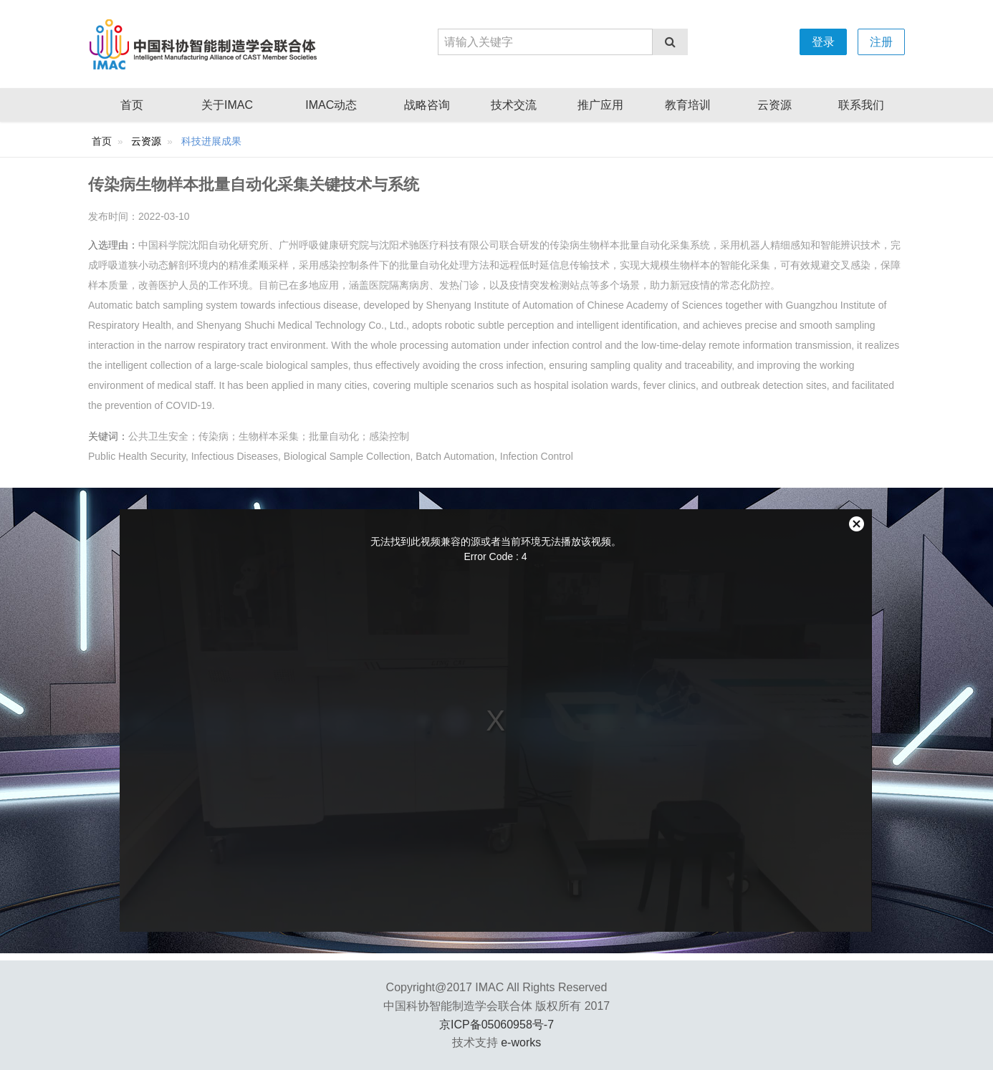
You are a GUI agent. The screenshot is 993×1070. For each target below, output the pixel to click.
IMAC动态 (331, 105)
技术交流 (514, 105)
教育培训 (688, 105)
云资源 (774, 105)
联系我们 (861, 105)
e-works (521, 1042)
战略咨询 (427, 105)
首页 (131, 105)
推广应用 (600, 105)
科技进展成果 (211, 141)
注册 (881, 42)
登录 (823, 42)
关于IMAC (227, 105)
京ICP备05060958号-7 (496, 1024)
